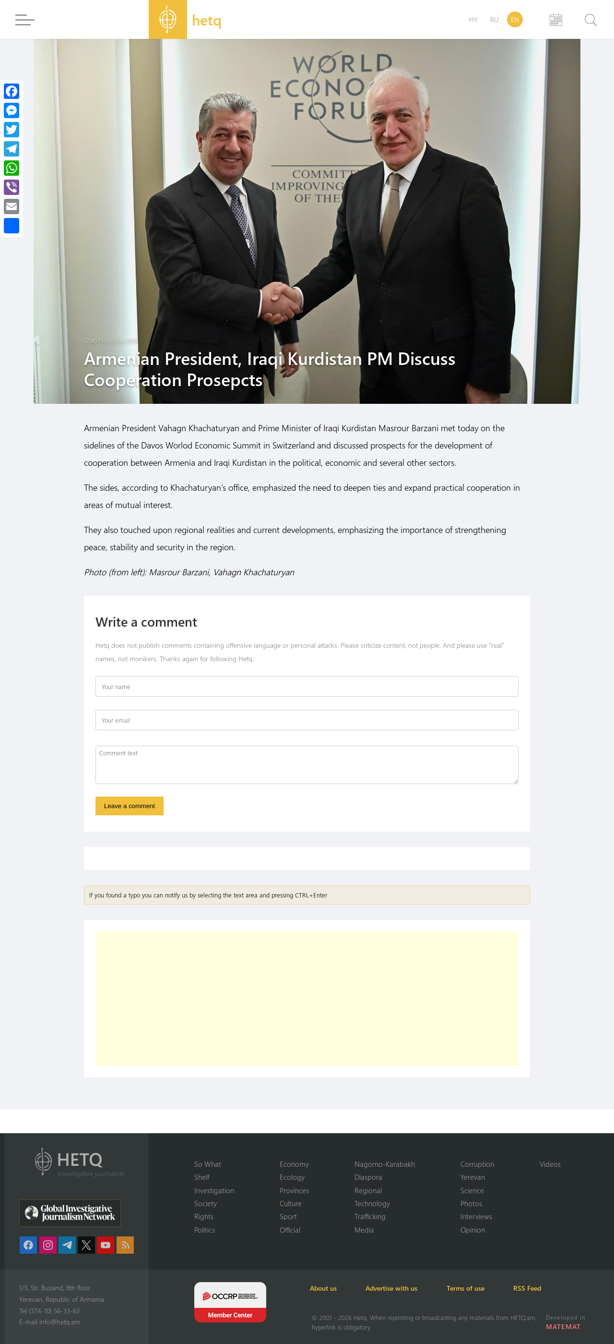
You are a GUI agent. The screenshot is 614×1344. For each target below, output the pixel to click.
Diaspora (368, 1177)
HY (473, 19)
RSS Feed (534, 1288)
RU (494, 19)
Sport (288, 1216)
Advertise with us (395, 1288)
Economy (294, 1163)
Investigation (214, 1190)
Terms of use (471, 1288)
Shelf (201, 1177)
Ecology (292, 1177)
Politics (204, 1230)
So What (207, 1163)
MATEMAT (563, 1326)
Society (205, 1203)
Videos (550, 1163)
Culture (291, 1203)
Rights (203, 1216)
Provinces (294, 1190)
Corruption (477, 1163)
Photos (471, 1203)
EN (515, 19)
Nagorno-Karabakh (384, 1163)
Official (290, 1230)
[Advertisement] (307, 999)
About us (325, 1288)
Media (364, 1230)
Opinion (472, 1230)
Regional (368, 1190)
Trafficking (370, 1216)
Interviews (476, 1216)
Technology (372, 1203)
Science (472, 1190)
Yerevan (472, 1177)
